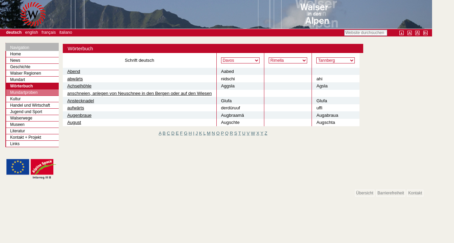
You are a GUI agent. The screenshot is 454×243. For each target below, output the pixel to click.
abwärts (75, 78)
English (31, 32)
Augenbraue (79, 115)
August (74, 122)
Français (49, 32)
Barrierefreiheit (390, 193)
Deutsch (14, 32)
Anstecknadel (80, 100)
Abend (73, 71)
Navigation (19, 47)
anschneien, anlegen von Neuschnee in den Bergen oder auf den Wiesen (139, 93)
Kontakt (415, 193)
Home (15, 54)
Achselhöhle (79, 85)
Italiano (65, 32)
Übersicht (364, 193)
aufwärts (75, 107)
